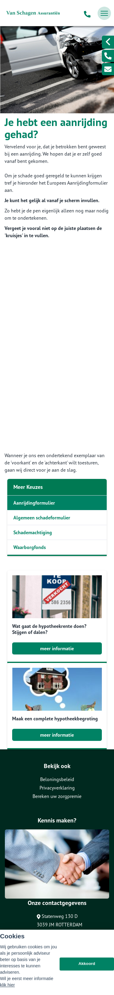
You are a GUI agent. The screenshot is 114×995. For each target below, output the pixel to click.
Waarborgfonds (29, 547)
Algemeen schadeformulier (41, 518)
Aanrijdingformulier (34, 503)
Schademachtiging (32, 532)
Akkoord (86, 976)
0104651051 (57, 936)
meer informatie (57, 648)
